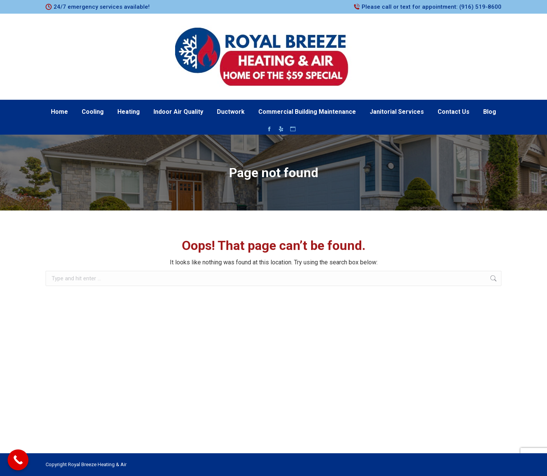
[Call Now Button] (18, 459)
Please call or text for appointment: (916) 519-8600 (431, 6)
